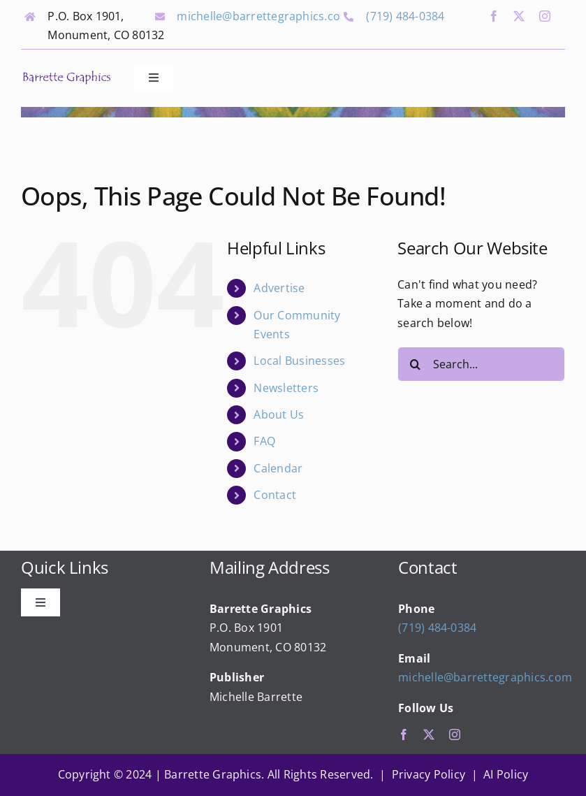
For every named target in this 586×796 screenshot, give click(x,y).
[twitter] (519, 16)
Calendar (278, 468)
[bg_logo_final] (66, 74)
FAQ (264, 441)
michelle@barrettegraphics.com (264, 16)
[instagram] (544, 16)
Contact (275, 494)
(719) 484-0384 (405, 16)
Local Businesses (299, 360)
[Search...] (481, 364)
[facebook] (493, 16)
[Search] (414, 364)
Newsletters (286, 388)
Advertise (279, 288)
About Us (279, 414)
